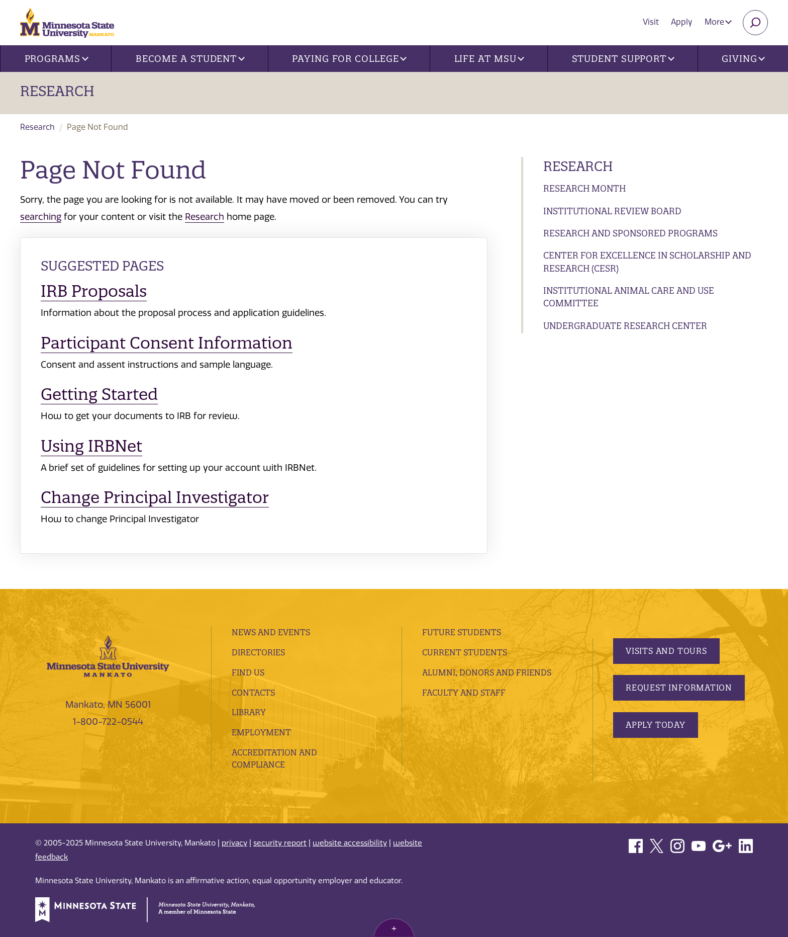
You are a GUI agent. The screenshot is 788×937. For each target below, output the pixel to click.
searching (40, 216)
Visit (651, 22)
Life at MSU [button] (489, 58)
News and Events (271, 632)
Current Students (464, 652)
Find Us (248, 672)
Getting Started (99, 394)
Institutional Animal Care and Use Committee (628, 297)
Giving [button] (743, 58)
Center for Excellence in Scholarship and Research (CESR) (647, 262)
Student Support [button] (623, 58)
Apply (682, 22)
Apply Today (655, 725)
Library (249, 712)
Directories (258, 652)
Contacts (253, 693)
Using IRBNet (91, 446)
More (718, 22)
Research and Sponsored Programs (630, 233)
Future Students (461, 632)
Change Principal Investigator (155, 497)
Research (57, 91)
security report (280, 842)
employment (261, 732)
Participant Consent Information (166, 343)
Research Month (584, 188)
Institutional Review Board (612, 211)
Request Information (679, 688)
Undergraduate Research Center (625, 325)
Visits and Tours (666, 651)
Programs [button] (56, 58)
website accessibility (350, 842)
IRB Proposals (94, 291)
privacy (234, 842)
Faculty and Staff (464, 693)
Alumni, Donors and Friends (486, 672)
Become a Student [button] (190, 58)
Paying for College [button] (349, 58)
